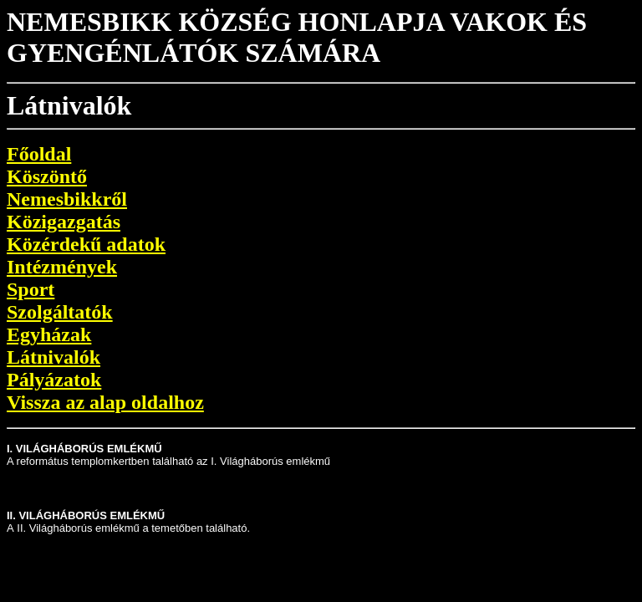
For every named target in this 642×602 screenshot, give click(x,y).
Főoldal (39, 154)
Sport (30, 289)
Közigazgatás (63, 221)
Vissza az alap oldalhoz (105, 402)
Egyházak (49, 334)
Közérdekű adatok (86, 244)
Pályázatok (54, 379)
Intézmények (62, 267)
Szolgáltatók (60, 312)
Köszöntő (47, 176)
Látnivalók (53, 357)
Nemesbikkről (67, 199)
